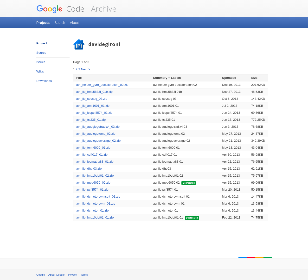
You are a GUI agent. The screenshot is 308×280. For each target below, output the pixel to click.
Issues (40, 62)
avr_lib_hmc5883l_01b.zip (94, 91)
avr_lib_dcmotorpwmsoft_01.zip (98, 196)
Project (41, 43)
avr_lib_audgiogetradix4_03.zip (98, 126)
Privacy (72, 274)
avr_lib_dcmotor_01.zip (92, 210)
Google (40, 274)
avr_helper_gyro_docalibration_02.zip (102, 85)
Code (60, 8)
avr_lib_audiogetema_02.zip (96, 133)
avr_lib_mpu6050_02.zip (93, 182)
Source (41, 52)
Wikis (40, 71)
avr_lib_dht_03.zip (89, 168)
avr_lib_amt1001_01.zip (92, 105)
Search (59, 23)
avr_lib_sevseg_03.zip (91, 98)
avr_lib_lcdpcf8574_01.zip (94, 112)
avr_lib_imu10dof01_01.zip (95, 217)
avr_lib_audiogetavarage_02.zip (98, 140)
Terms (84, 274)
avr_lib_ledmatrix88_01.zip (95, 161)
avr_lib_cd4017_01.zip (92, 154)
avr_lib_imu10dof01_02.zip (95, 175)
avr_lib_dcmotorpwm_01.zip (95, 203)
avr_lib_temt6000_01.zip (93, 147)
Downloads (44, 81)
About (74, 23)
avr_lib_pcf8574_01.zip (92, 189)
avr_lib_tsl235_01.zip (91, 119)
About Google (56, 274)
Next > (85, 69)
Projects (43, 23)
